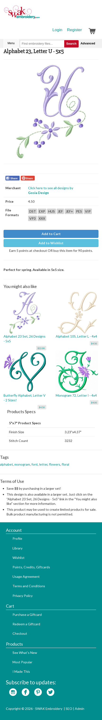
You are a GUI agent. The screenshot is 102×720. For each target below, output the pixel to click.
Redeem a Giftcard (26, 624)
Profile (17, 538)
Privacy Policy (23, 596)
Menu (11, 43)
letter (43, 464)
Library (17, 548)
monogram (22, 464)
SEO (69, 709)
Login (57, 30)
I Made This (21, 671)
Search (71, 43)
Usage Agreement (26, 576)
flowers (54, 464)
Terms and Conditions (29, 586)
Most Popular (22, 662)
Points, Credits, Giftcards (31, 567)
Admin (79, 709)
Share (14, 178)
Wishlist (19, 558)
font (34, 464)
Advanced (88, 43)
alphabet (6, 464)
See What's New (25, 653)
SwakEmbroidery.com (39, 14)
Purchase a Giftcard (27, 615)
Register (74, 30)
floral (65, 464)
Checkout (20, 633)
